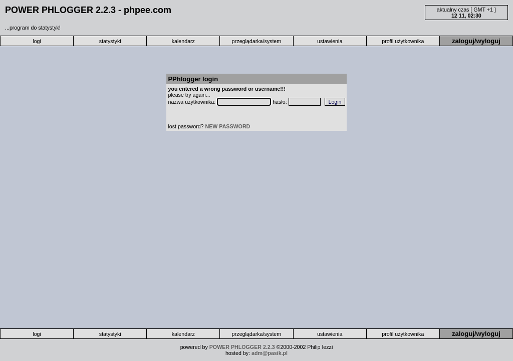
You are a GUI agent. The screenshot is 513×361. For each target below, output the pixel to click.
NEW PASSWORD (227, 126)
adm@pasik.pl (269, 353)
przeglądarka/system (256, 41)
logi (37, 41)
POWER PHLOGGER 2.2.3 (242, 347)
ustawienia (329, 41)
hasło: (280, 102)
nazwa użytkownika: (192, 102)
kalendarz (183, 41)
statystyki (110, 41)
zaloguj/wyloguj (476, 41)
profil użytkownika (403, 41)
